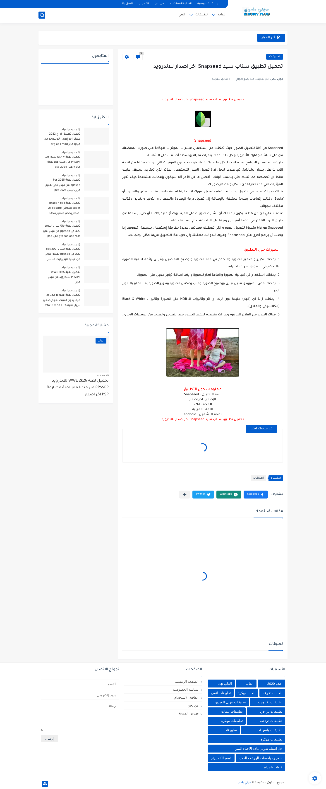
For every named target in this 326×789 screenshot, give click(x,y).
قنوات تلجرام (273, 767)
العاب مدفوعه (272, 693)
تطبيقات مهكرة (232, 721)
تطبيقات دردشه (271, 721)
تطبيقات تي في (271, 711)
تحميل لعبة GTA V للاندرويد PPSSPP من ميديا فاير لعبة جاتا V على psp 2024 (62, 162)
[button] (256, 495)
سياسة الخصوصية (209, 3)
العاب (222, 15)
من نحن (159, 3)
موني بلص (244, 782)
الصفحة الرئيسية (187, 681)
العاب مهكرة (246, 693)
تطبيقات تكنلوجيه (270, 702)
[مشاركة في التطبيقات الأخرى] (184, 495)
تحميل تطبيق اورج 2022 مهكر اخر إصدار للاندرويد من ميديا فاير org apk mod (62, 139)
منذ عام (101, 375)
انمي (182, 15)
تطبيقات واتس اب (269, 730)
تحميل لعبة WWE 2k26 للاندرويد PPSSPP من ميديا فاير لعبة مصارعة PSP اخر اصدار (78, 388)
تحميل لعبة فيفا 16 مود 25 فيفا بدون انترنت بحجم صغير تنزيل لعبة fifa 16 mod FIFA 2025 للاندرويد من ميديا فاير (61, 301)
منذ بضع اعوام (69, 129)
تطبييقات (230, 730)
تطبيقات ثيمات (231, 711)
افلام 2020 (274, 683)
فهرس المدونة (188, 713)
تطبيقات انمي (221, 693)
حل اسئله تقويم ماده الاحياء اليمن (258, 748)
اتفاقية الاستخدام (181, 3)
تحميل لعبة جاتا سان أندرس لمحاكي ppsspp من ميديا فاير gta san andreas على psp (61, 231)
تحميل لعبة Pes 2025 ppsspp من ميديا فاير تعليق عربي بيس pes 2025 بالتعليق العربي (62, 186)
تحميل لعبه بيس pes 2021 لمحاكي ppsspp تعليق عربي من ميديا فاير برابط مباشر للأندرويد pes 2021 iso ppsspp (62, 255)
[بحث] (41, 15)
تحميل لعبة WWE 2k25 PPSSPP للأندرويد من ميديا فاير (64, 277)
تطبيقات (201, 15)
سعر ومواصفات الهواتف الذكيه (260, 758)
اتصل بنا (127, 3)
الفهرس (144, 3)
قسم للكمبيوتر (221, 758)
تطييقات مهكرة (271, 739)
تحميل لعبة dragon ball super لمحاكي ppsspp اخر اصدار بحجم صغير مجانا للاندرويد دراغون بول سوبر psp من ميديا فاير (63, 209)
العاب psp (225, 683)
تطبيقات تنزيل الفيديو (230, 702)
